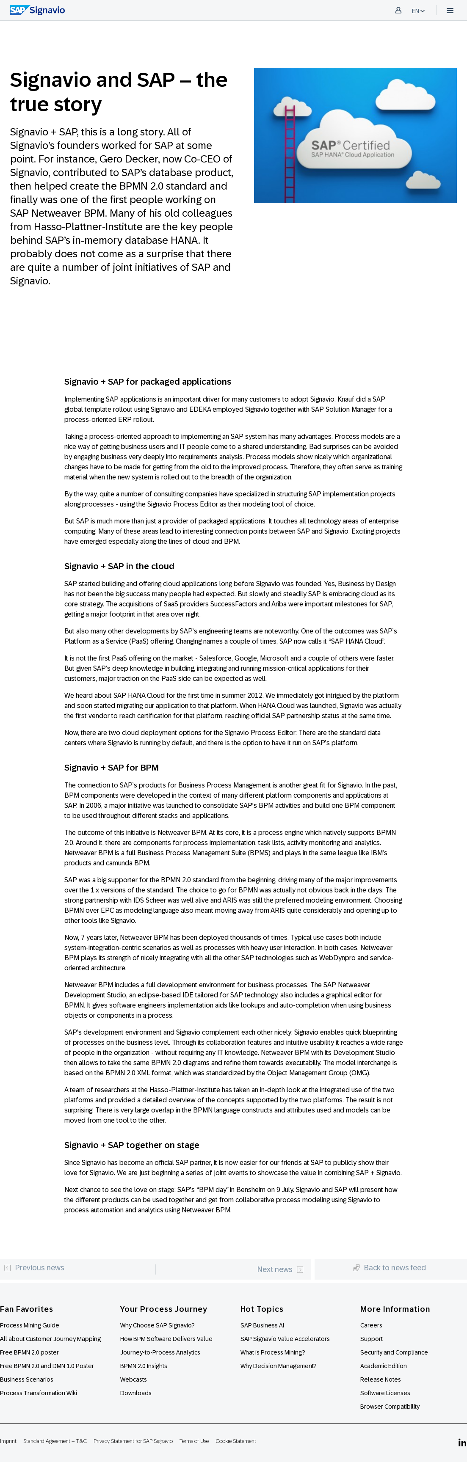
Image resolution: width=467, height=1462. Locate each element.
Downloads (136, 1393)
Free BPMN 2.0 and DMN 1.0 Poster (47, 1366)
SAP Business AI (262, 1325)
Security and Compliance (394, 1352)
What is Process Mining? (272, 1352)
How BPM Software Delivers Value (166, 1338)
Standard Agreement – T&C (55, 1441)
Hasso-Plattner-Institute (88, 226)
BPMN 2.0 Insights (143, 1366)
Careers (371, 1325)
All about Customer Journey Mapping (50, 1338)
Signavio (29, 172)
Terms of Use (194, 1441)
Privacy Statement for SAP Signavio (133, 1441)
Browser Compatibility (390, 1406)
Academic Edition (383, 1366)
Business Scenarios (26, 1379)
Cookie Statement (236, 1441)
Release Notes (380, 1379)
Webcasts (133, 1379)
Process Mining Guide (29, 1325)
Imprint (8, 1441)
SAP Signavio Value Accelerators (285, 1338)
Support (371, 1338)
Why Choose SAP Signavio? (157, 1325)
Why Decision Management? (278, 1366)
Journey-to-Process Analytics (161, 1352)
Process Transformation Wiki (38, 1393)
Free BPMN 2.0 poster (29, 1352)
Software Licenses (385, 1393)
